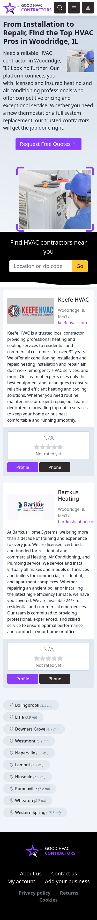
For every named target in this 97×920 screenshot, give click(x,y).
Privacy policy (34, 893)
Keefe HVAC (73, 299)
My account (21, 881)
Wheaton (28, 800)
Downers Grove (34, 729)
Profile (22, 467)
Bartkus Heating (68, 495)
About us (31, 873)
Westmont (29, 741)
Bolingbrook (31, 705)
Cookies (48, 900)
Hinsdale (28, 777)
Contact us (64, 873)
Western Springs (35, 812)
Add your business (67, 881)
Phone (55, 467)
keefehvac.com (72, 322)
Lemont (26, 765)
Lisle (23, 717)
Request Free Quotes (48, 143)
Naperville (29, 753)
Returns (69, 893)
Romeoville (30, 788)
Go (79, 266)
